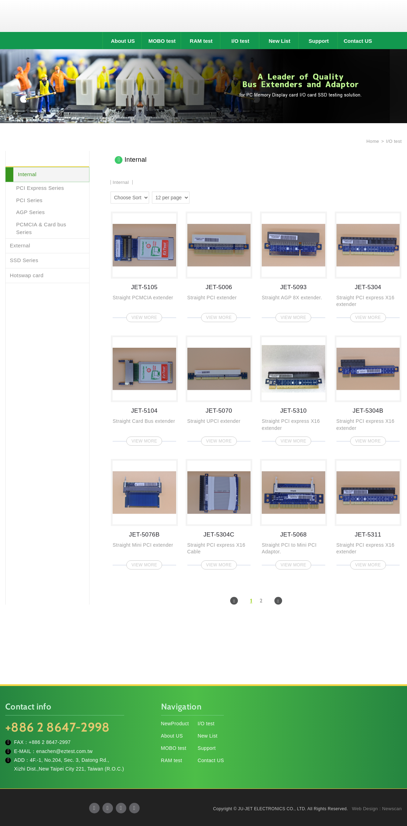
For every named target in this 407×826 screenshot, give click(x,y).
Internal (27, 174)
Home (372, 141)
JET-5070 (219, 388)
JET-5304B (368, 388)
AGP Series (30, 212)
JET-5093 (293, 265)
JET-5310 (293, 388)
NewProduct (175, 724)
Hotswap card (27, 275)
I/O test (240, 41)
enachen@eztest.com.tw (64, 751)
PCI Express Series (40, 188)
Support (319, 41)
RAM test (201, 41)
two (196, 196)
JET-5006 (219, 265)
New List (280, 41)
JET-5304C (219, 512)
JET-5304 (368, 265)
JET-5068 (293, 512)
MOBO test (162, 41)
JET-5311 (368, 512)
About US (123, 41)
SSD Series (24, 260)
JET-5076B (144, 512)
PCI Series (29, 200)
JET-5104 (144, 388)
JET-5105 (144, 265)
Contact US (357, 41)
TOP (393, 789)
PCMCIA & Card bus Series (41, 228)
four (206, 196)
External (20, 245)
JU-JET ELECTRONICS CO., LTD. (203, 16)
